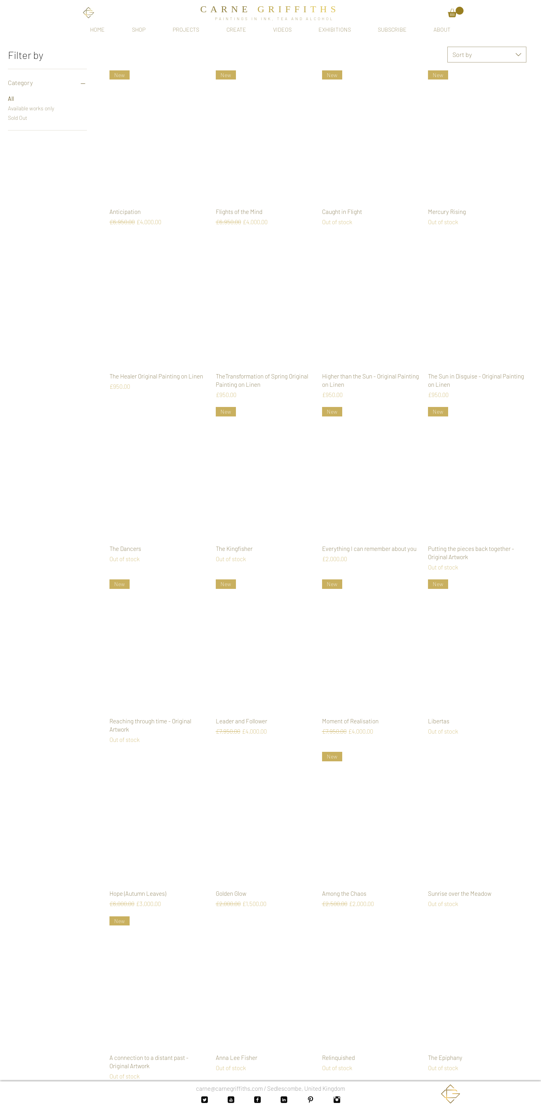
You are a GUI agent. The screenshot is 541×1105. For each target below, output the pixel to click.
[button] (456, 12)
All (11, 98)
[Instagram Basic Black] (337, 1099)
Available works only (31, 108)
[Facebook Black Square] (257, 1099)
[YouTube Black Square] (231, 1099)
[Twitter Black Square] (204, 1099)
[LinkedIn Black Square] (284, 1099)
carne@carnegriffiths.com (229, 1088)
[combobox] (486, 54)
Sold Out (17, 117)
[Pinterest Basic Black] (310, 1099)
